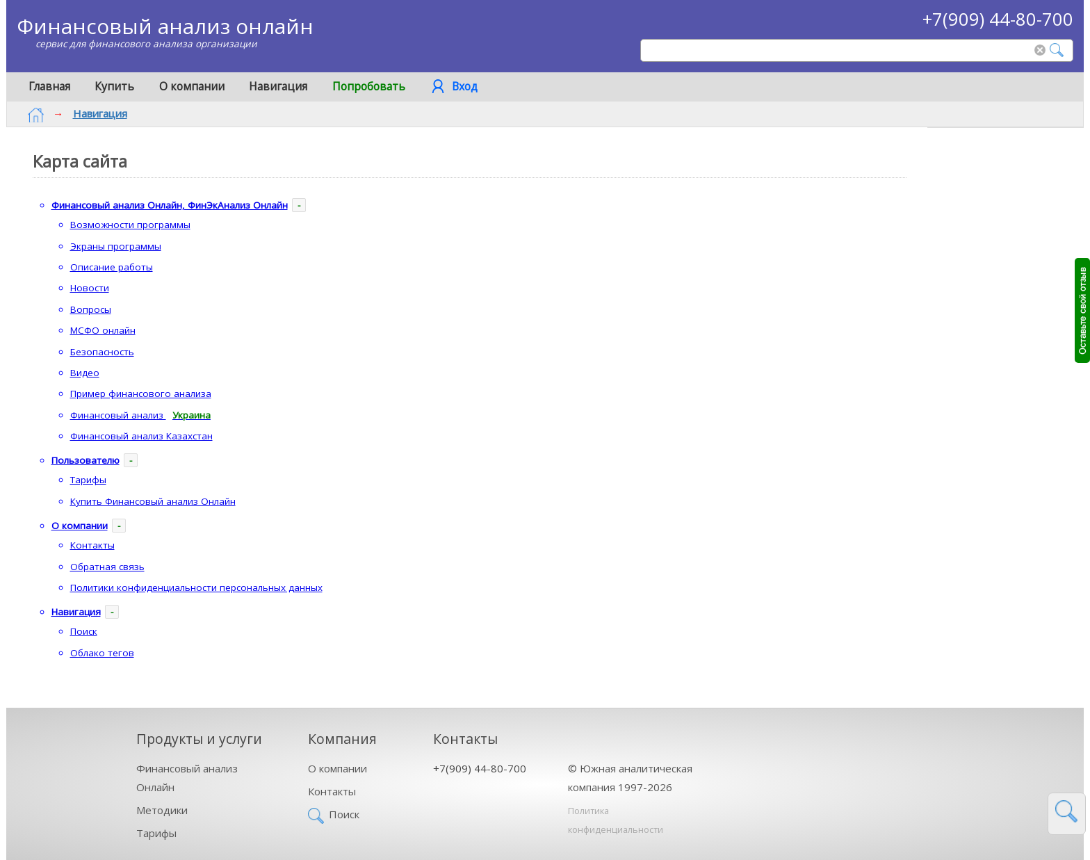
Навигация (278, 86)
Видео (84, 372)
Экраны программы (115, 246)
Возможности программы (130, 224)
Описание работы (111, 267)
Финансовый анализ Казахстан (141, 436)
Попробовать (368, 86)
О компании (192, 86)
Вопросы (90, 309)
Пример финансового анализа (140, 393)
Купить (114, 86)
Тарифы (88, 479)
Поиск (83, 631)
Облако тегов (102, 653)
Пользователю (85, 460)
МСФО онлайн (103, 330)
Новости (89, 288)
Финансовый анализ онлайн (165, 26)
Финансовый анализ (144, 416)
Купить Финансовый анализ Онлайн (153, 501)
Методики (162, 810)
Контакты (92, 545)
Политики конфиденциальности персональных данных (196, 587)
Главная (49, 86)
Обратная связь (107, 566)
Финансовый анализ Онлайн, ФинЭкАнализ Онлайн (169, 205)
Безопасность (102, 352)
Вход (465, 86)
